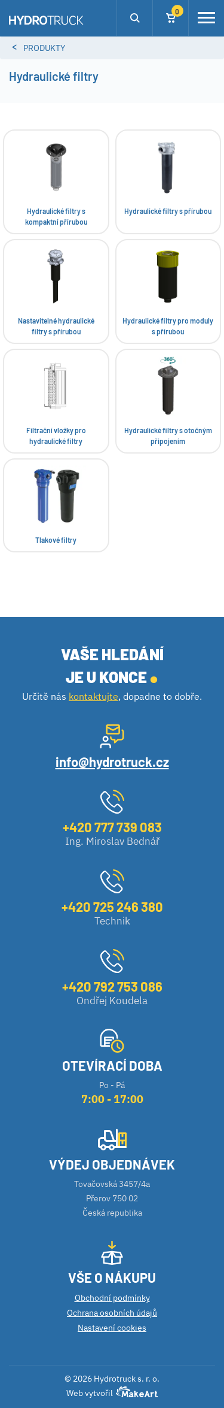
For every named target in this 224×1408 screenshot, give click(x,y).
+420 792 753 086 (112, 986)
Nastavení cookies (112, 1327)
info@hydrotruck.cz (112, 761)
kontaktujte (93, 696)
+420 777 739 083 (112, 827)
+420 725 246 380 (112, 906)
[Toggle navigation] (206, 18)
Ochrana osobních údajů (112, 1312)
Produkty (44, 48)
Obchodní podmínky (112, 1297)
